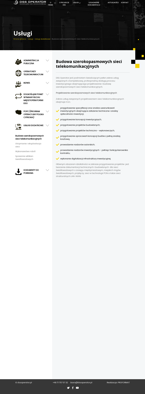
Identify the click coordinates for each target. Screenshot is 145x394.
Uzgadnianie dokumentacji (94, 4)
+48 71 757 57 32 (60, 383)
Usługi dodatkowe (42, 39)
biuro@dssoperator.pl (81, 383)
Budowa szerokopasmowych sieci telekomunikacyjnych (29, 137)
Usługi (76, 3)
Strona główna (19, 39)
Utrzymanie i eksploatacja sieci (28, 145)
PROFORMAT (124, 383)
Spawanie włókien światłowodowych (24, 157)
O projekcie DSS (64, 4)
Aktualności (113, 3)
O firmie (50, 4)
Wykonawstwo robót (25, 151)
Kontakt (124, 3)
